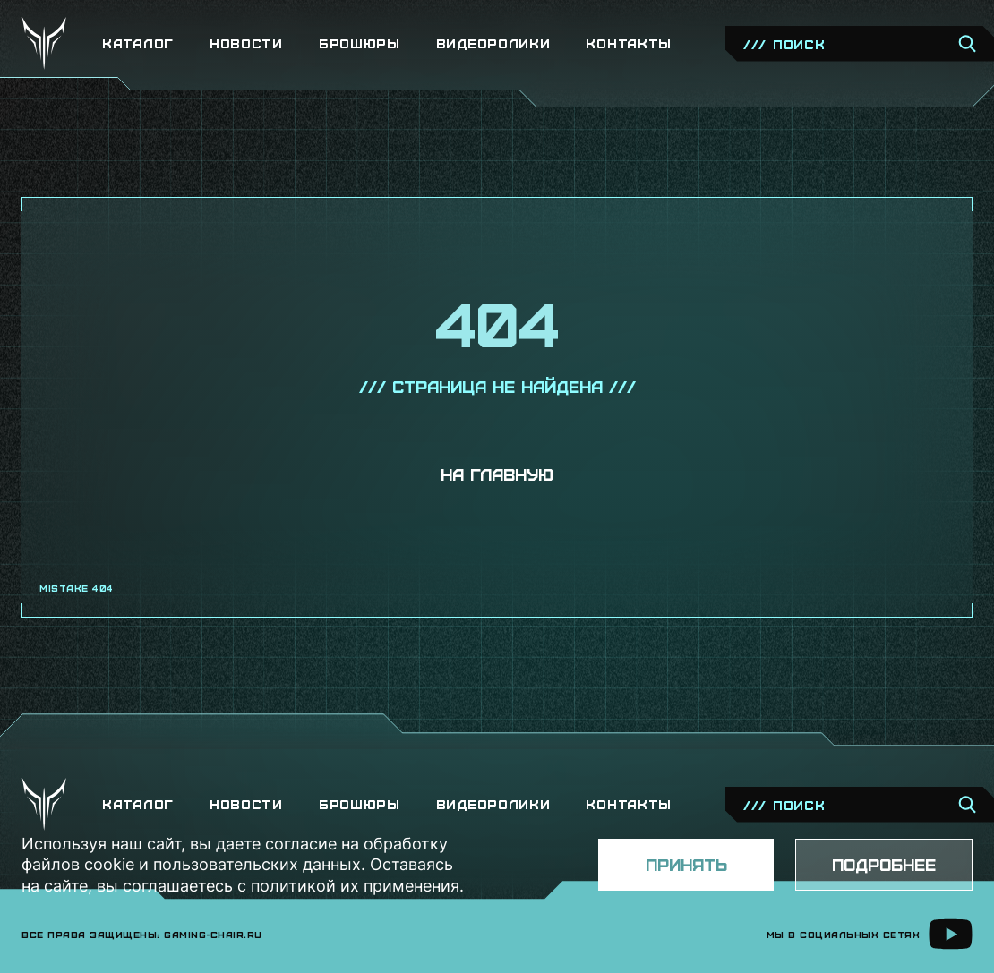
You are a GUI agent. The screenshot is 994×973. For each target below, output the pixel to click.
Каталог (138, 43)
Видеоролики (493, 43)
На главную (497, 474)
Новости (246, 43)
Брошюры (359, 43)
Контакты (629, 43)
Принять (686, 864)
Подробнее (884, 864)
